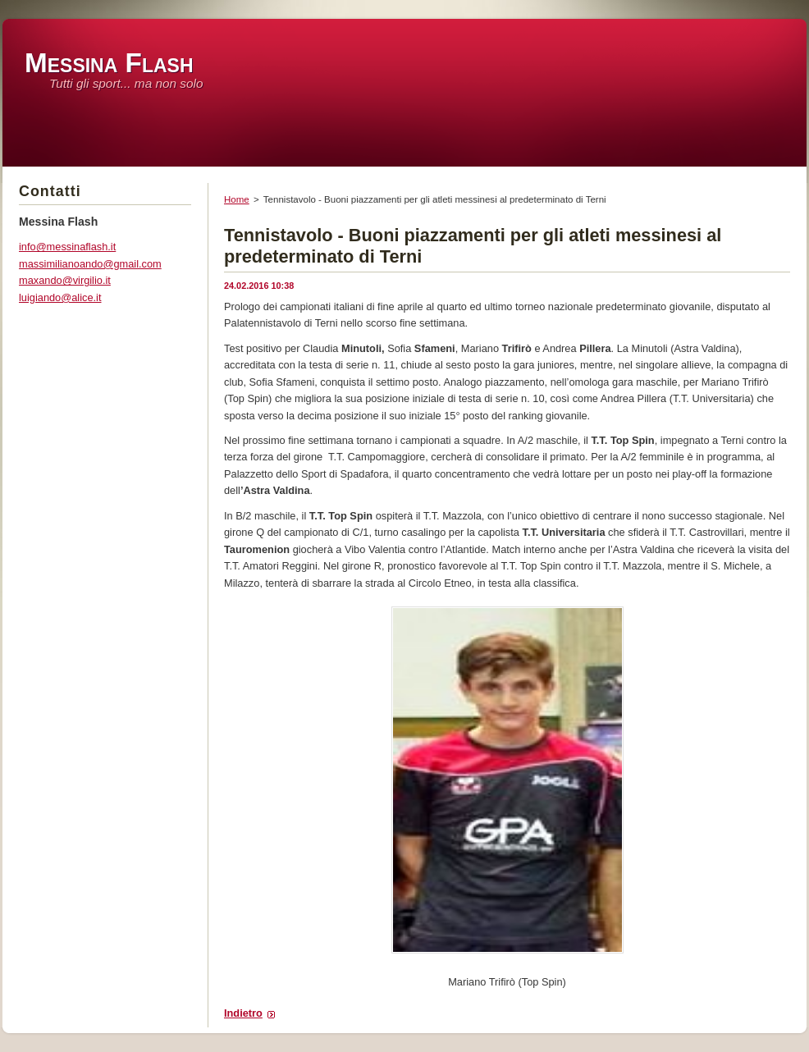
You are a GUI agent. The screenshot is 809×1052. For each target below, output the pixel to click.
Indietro (243, 1013)
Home (236, 199)
